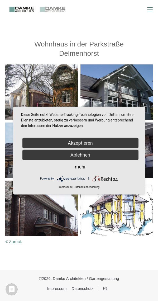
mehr (80, 167)
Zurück (15, 241)
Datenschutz (83, 288)
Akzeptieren (80, 143)
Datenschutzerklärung (86, 187)
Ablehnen (80, 155)
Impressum (57, 288)
